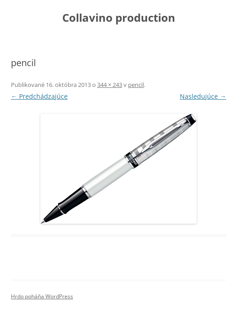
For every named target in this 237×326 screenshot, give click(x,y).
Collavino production (118, 18)
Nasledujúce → (203, 96)
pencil (136, 85)
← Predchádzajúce (39, 96)
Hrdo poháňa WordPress (42, 296)
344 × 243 (109, 85)
